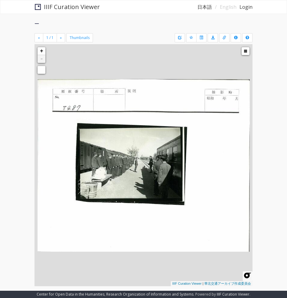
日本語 (204, 7)
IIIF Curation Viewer (67, 7)
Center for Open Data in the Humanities (70, 294)
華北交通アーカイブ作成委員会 (227, 283)
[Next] (61, 37)
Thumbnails (80, 37)
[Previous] (39, 37)
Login (245, 7)
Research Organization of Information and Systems (149, 294)
